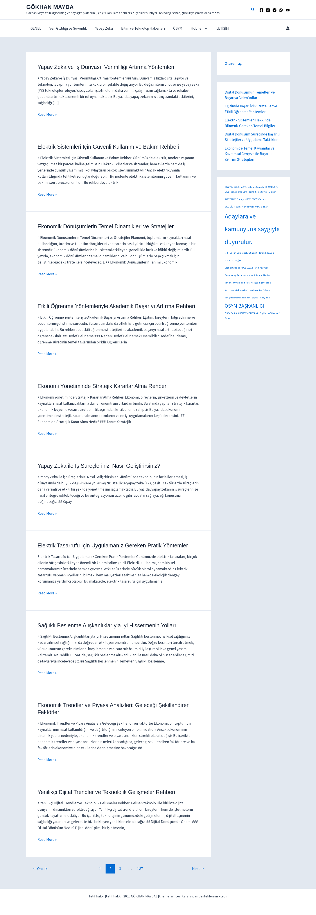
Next (198, 868)
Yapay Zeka (102, 28)
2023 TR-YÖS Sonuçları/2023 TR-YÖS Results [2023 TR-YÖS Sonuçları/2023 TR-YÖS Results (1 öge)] (245, 199)
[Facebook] (261, 10)
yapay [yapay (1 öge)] (255, 297)
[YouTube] (288, 10)
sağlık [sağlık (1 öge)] (238, 260)
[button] (253, 10)
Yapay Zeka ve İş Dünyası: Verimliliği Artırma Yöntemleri (106, 67)
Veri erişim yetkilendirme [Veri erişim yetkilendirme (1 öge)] (237, 282)
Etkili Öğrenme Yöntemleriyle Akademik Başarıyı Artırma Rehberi (116, 306)
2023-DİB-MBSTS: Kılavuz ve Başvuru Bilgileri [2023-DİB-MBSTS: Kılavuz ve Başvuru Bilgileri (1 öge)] (246, 206)
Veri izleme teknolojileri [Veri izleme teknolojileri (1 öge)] (236, 290)
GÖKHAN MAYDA (50, 7)
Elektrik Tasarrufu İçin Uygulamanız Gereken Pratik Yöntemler (113, 545)
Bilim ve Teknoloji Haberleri (140, 28)
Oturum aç (233, 63)
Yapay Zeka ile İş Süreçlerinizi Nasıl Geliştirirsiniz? (99, 466)
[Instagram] (268, 10)
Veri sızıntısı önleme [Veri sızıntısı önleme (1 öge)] (260, 290)
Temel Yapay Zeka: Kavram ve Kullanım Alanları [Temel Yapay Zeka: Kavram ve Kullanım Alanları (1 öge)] (248, 275)
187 (140, 868)
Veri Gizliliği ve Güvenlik (67, 28)
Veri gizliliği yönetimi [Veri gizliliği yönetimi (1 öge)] (261, 282)
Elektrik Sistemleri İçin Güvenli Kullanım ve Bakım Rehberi (108, 147)
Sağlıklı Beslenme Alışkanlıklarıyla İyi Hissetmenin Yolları (107, 625)
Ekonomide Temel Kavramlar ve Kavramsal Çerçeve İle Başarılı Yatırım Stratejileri (250, 154)
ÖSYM (173, 28)
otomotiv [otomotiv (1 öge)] (229, 260)
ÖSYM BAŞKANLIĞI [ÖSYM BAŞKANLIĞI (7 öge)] (244, 306)
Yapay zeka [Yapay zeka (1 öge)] (265, 297)
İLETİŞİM (216, 28)
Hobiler (194, 28)
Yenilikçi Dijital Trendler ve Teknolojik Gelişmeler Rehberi (106, 792)
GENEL (35, 28)
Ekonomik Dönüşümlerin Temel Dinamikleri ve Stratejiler (106, 226)
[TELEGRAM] (274, 10)
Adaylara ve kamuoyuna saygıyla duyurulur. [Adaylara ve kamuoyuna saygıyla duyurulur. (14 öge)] (252, 229)
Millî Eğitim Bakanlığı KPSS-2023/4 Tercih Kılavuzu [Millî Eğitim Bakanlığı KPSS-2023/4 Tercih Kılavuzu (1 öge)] (249, 252)
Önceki (40, 868)
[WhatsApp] (281, 10)
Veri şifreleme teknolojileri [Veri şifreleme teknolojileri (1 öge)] (237, 297)
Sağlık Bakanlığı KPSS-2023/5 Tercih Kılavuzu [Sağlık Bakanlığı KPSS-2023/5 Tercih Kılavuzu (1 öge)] (247, 267)
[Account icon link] (288, 28)
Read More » (47, 114)
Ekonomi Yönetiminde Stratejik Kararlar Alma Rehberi (103, 386)
